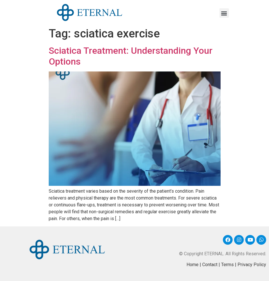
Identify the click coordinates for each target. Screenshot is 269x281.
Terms (227, 264)
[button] (224, 13)
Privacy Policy (251, 264)
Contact (209, 264)
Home (192, 264)
